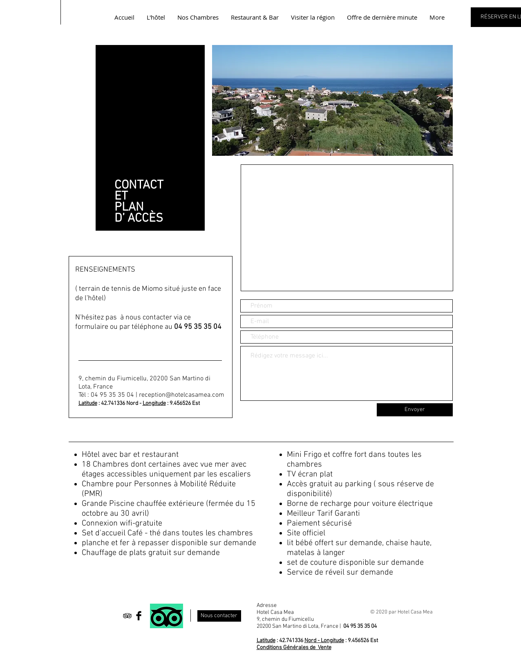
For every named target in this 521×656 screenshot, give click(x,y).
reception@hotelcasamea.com (181, 395)
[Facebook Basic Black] (138, 615)
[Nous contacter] (219, 616)
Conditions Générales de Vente (294, 647)
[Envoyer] (415, 409)
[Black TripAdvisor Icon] (127, 615)
